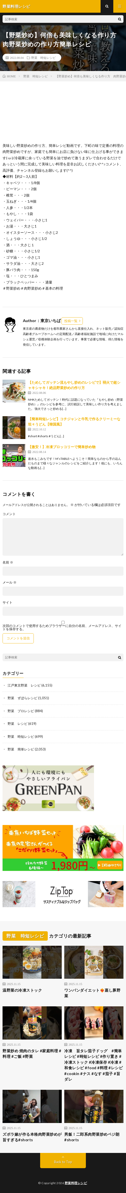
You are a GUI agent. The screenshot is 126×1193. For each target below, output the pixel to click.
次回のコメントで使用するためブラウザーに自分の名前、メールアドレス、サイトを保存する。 (62, 627)
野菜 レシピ (17, 724)
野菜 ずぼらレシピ (22, 698)
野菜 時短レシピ (43, 57)
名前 (8, 562)
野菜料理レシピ (76, 1183)
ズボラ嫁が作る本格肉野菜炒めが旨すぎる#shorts (32, 1137)
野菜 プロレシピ (21, 711)
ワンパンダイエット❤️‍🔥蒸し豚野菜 (92, 993)
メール (10, 582)
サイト (7, 602)
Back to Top (63, 1162)
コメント (9, 514)
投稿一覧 (70, 321)
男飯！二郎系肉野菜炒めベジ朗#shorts (91, 1137)
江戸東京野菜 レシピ (24, 685)
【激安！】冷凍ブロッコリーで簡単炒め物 (62, 447)
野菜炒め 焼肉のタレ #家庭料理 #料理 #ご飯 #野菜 (32, 1053)
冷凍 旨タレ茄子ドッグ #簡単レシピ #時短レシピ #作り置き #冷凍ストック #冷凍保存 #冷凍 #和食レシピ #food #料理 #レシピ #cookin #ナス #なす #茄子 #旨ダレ (93, 1065)
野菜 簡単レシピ (21, 749)
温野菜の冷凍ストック (22, 990)
